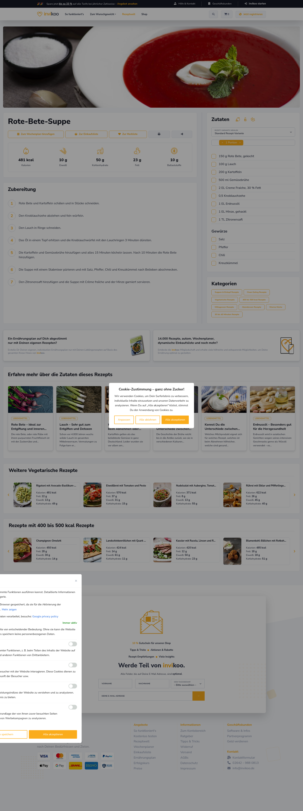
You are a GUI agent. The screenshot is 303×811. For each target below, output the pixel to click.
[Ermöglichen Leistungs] (73, 686)
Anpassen (124, 420)
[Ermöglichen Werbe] (73, 707)
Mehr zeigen (9, 609)
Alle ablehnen (147, 420)
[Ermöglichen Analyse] (73, 665)
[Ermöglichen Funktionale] (73, 644)
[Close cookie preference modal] (76, 581)
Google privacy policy (45, 616)
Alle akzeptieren (175, 420)
